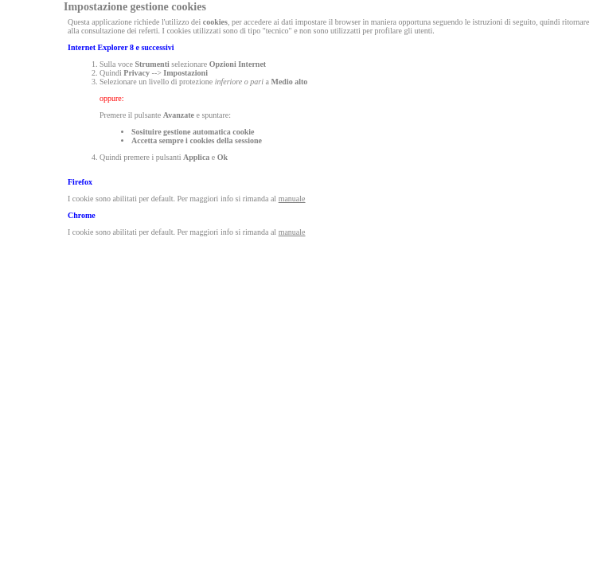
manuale (292, 198)
